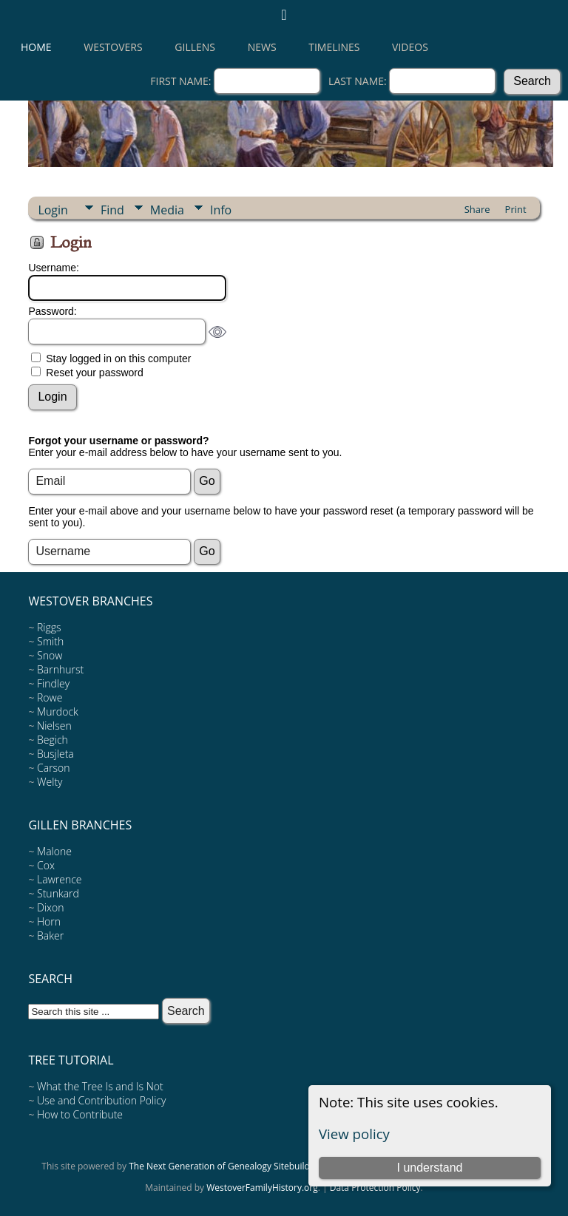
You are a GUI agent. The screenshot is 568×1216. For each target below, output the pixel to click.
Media (167, 210)
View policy (354, 1133)
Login (53, 210)
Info (220, 210)
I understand (429, 1167)
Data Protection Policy (375, 1187)
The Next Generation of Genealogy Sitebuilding (225, 1166)
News (262, 47)
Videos (410, 47)
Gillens (195, 47)
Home (36, 47)
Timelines (333, 47)
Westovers (113, 47)
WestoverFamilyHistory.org (262, 1187)
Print (516, 209)
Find (112, 210)
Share (477, 209)
